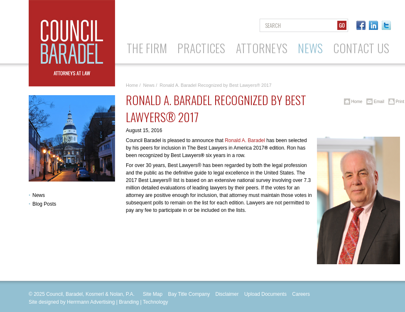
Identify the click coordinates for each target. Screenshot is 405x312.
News (310, 48)
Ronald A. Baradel (245, 140)
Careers (301, 294)
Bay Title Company (189, 294)
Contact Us (361, 48)
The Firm (147, 48)
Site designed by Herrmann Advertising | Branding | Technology (98, 302)
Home (132, 85)
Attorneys (262, 48)
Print (394, 101)
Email (373, 101)
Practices (201, 48)
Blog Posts (44, 204)
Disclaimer (227, 294)
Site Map (152, 294)
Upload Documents (265, 294)
